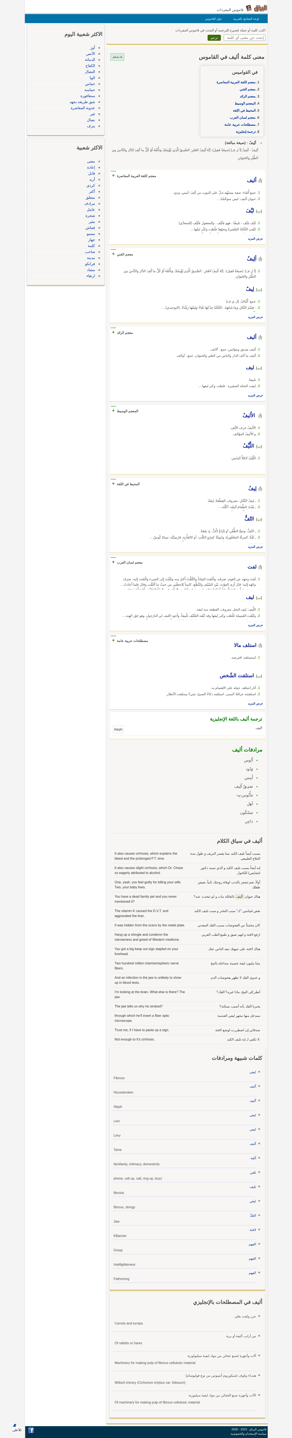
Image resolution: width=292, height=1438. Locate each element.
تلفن (252, 1172)
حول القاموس (212, 18)
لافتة (252, 1230)
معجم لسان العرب (242, 117)
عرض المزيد (254, 238)
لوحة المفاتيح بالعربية (245, 18)
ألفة (252, 1158)
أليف (252, 1086)
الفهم (251, 1244)
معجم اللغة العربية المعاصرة (235, 82)
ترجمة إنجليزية (245, 131)
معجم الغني (247, 89)
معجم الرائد (247, 96)
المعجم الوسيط (244, 103)
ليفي (252, 1072)
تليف (252, 1187)
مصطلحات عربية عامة (239, 124)
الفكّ (252, 1215)
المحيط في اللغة (243, 110)
